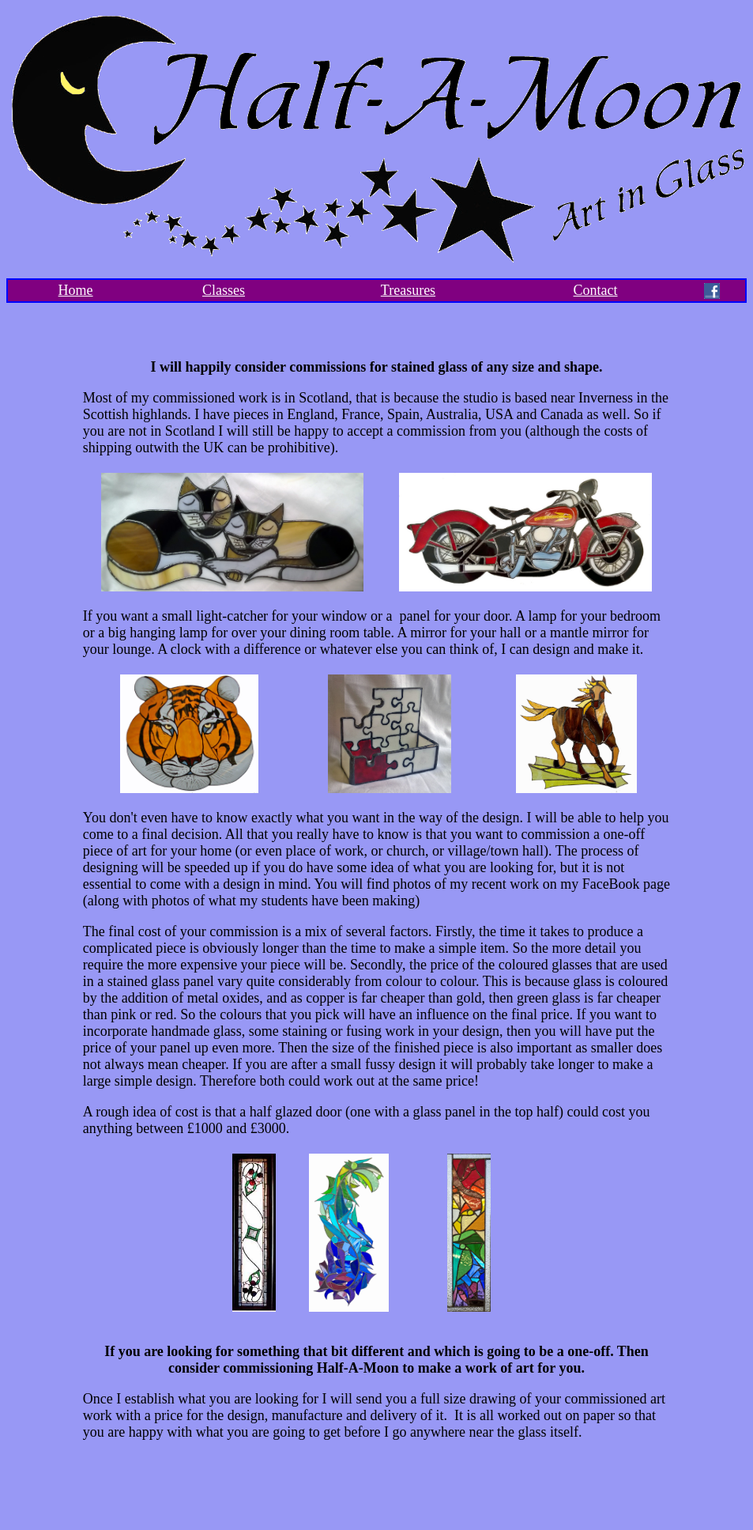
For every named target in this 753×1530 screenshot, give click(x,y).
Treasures (408, 290)
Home (75, 290)
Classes (223, 290)
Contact (596, 290)
